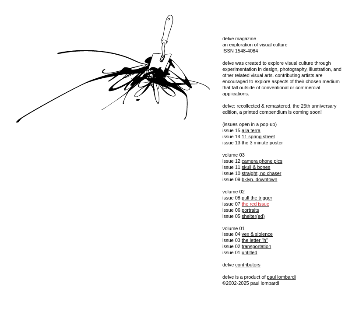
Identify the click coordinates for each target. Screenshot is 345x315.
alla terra (251, 130)
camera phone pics (262, 161)
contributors (247, 264)
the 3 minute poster (262, 142)
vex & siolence (257, 234)
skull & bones (256, 167)
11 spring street (258, 136)
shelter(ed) (253, 216)
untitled (249, 252)
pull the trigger (257, 197)
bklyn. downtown (259, 179)
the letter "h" (255, 240)
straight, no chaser (262, 173)
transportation (256, 246)
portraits (250, 210)
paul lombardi (281, 277)
